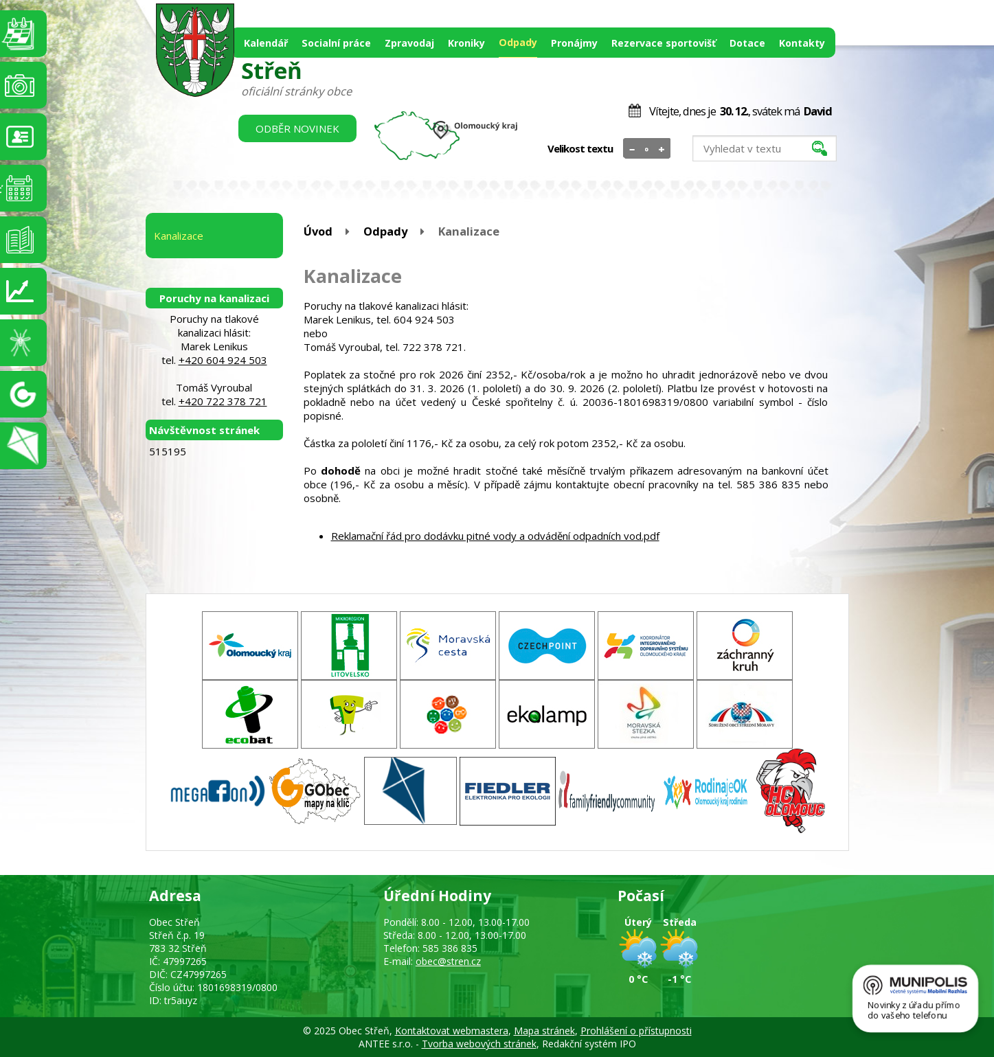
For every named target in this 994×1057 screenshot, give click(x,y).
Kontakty (802, 42)
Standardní (647, 149)
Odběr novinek (297, 128)
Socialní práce (336, 42)
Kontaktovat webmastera (451, 1030)
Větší (661, 149)
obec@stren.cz (448, 961)
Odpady (518, 42)
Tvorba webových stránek (479, 1043)
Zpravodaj (409, 42)
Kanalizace (178, 235)
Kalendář (266, 42)
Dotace (747, 42)
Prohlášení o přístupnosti (636, 1030)
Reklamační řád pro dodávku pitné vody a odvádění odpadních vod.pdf (495, 536)
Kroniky (466, 42)
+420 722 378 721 (223, 401)
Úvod (318, 231)
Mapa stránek (544, 1030)
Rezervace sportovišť (663, 42)
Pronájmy (574, 42)
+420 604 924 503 (223, 360)
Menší (632, 149)
